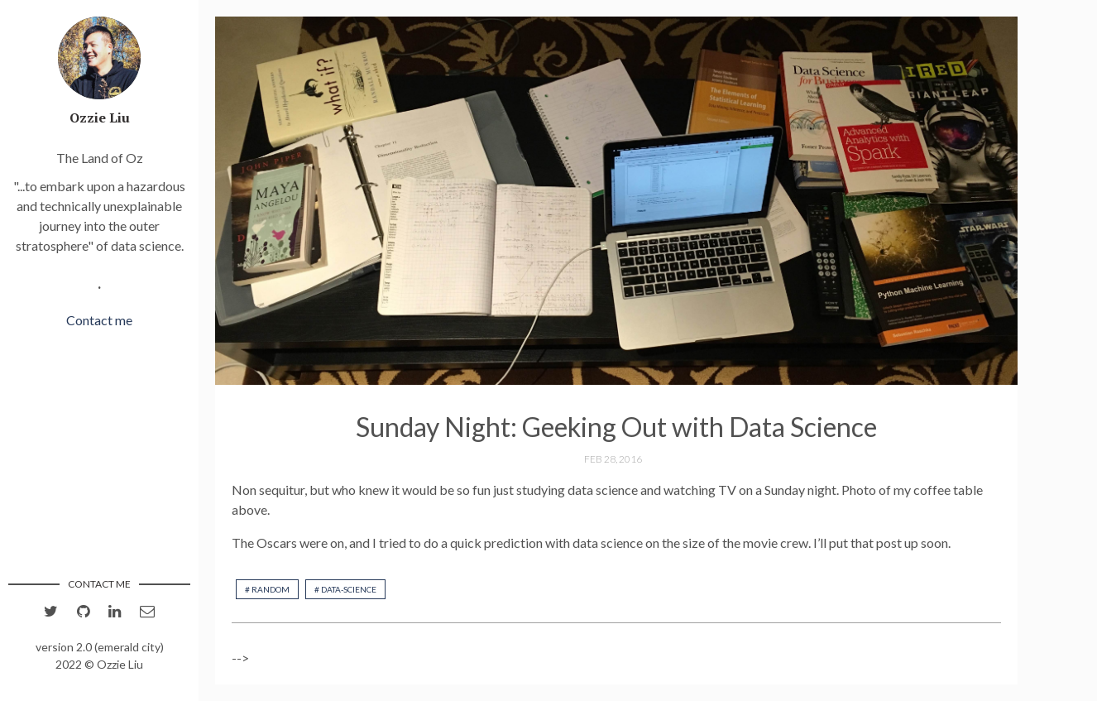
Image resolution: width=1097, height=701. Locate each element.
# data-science (345, 589)
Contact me (99, 320)
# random (267, 589)
